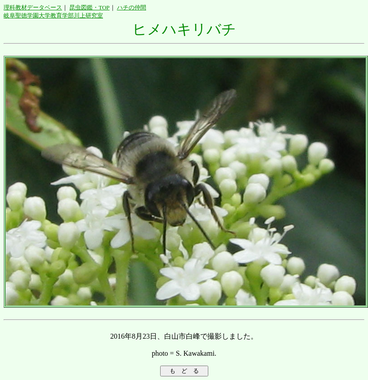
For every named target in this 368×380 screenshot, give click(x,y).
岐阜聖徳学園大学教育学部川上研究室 (53, 15)
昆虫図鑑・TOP (89, 7)
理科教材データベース (33, 7)
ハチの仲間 (131, 7)
